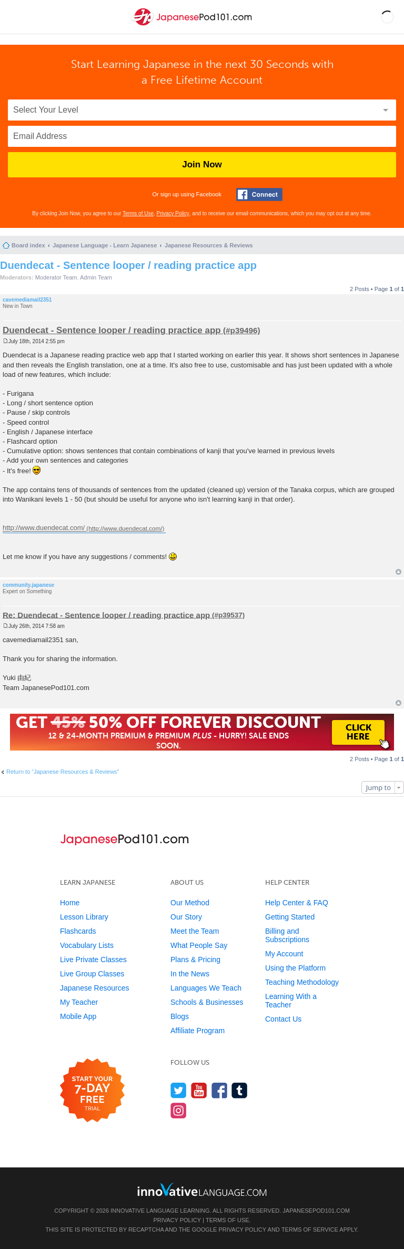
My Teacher (79, 1002)
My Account (284, 954)
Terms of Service (309, 1229)
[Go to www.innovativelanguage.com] (202, 1189)
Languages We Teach (205, 988)
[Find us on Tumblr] (239, 1090)
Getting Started (290, 917)
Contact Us (283, 1019)
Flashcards (78, 931)
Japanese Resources (94, 988)
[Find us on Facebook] (219, 1090)
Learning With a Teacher (291, 1000)
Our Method (189, 902)
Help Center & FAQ (296, 902)
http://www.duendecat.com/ (44, 528)
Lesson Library (84, 917)
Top (398, 572)
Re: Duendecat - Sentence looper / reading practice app (106, 614)
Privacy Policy (173, 213)
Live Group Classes (92, 974)
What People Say (198, 945)
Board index (28, 245)
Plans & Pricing (195, 959)
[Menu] (17, 17)
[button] (387, 17)
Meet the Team (194, 931)
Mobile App (78, 1016)
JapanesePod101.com (316, 1210)
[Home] (192, 25)
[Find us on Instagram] (178, 1110)
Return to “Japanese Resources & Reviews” (62, 771)
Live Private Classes (93, 959)
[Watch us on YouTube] (199, 1090)
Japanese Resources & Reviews (209, 245)
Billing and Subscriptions (287, 935)
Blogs (179, 1016)
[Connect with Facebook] (259, 194)
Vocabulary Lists (87, 945)
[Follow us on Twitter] (178, 1090)
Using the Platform (295, 968)
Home (69, 902)
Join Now (202, 164)
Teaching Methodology (302, 982)
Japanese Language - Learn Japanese (105, 245)
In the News (189, 974)
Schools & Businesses (207, 1002)
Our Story (186, 917)
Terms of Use (138, 213)
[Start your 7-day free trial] (92, 1090)
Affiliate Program (197, 1030)
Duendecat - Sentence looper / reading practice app (128, 265)
